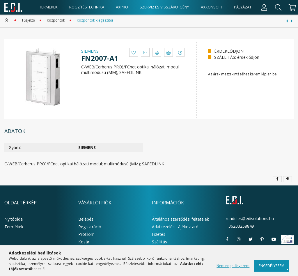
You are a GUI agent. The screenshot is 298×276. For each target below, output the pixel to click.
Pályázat (242, 7)
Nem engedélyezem (233, 265)
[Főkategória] (7, 20)
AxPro (122, 7)
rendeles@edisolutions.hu (250, 218)
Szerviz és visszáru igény (164, 7)
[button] (133, 52)
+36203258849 (240, 226)
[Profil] (264, 7)
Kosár (83, 242)
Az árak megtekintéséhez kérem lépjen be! (243, 74)
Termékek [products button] (48, 7)
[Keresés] (278, 7)
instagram (239, 239)
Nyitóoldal (14, 219)
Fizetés (158, 234)
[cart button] (291, 7)
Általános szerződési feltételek (180, 219)
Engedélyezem (271, 265)
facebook (227, 239)
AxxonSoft (211, 7)
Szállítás (159, 242)
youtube (273, 239)
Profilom (86, 234)
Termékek (13, 226)
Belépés (85, 219)
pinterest (262, 239)
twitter (250, 239)
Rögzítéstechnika (86, 7)
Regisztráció (89, 226)
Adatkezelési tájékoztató (175, 226)
